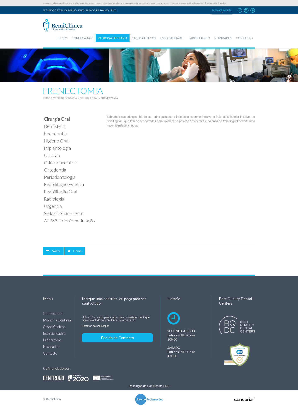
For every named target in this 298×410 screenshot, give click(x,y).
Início (46, 98)
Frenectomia (109, 98)
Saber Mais (212, 3)
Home (74, 251)
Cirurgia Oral (89, 98)
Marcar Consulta (222, 10)
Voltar (53, 251)
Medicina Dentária (65, 98)
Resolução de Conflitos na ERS (149, 386)
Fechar (223, 3)
